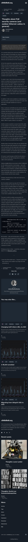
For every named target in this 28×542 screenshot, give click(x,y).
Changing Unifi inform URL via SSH (13, 327)
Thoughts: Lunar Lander (14, 462)
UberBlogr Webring (14, 539)
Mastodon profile (12, 251)
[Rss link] (9, 432)
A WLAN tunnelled (7, 365)
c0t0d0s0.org (6, 3)
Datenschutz (4, 523)
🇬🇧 (3, 13)
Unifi (21, 13)
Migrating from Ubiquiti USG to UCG (12, 403)
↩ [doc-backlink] (8, 263)
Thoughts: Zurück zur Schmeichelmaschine (8, 492)
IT (11, 13)
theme (18, 534)
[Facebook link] (4, 432)
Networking (16, 13)
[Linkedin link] (7, 432)
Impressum (3, 518)
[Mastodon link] (2, 432)
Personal (7, 464)
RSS (2, 526)
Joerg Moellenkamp (9, 29)
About (2, 512)
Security (7, 13)
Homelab (4, 15)
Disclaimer (3, 521)
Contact (3, 515)
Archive (3, 506)
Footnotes (4, 39)
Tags (2, 509)
